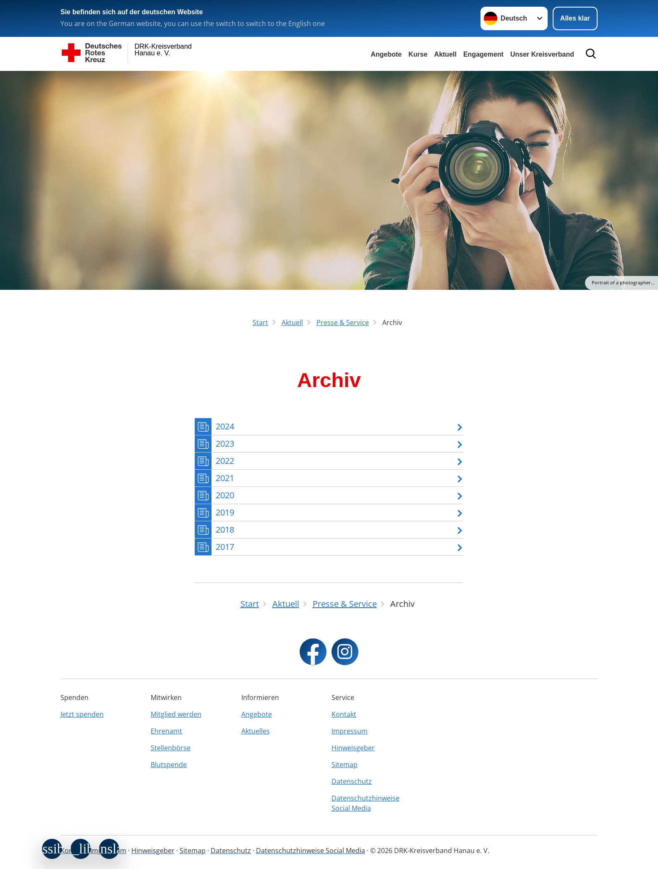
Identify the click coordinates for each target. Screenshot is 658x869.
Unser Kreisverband (542, 54)
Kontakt (344, 714)
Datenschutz (352, 781)
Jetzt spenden (82, 714)
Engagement (483, 54)
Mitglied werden (176, 714)
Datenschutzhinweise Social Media (366, 803)
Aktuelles (255, 731)
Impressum (350, 731)
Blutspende (169, 764)
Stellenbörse (171, 747)
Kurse (417, 54)
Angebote (386, 54)
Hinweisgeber (353, 747)
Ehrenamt (166, 731)
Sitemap (345, 764)
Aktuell (445, 54)
